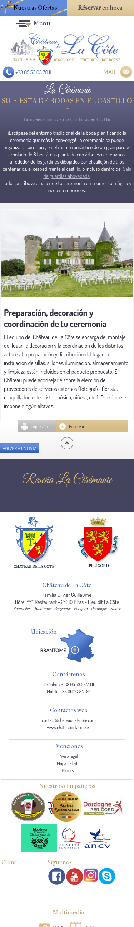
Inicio (28, 119)
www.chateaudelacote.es (68, 727)
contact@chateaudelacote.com (69, 720)
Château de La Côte (67, 585)
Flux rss (69, 770)
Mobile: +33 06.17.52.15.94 (69, 691)
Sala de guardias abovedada (87, 172)
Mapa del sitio (68, 763)
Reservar (76, 426)
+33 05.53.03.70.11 (33, 72)
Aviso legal (69, 756)
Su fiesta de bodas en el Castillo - (67, 104)
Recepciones (46, 119)
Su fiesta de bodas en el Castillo (84, 119)
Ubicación (44, 632)
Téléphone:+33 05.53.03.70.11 (69, 684)
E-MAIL (107, 71)
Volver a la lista (19, 448)
